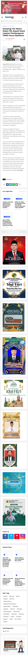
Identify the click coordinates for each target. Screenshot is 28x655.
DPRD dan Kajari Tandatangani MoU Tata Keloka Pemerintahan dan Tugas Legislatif (20, 204)
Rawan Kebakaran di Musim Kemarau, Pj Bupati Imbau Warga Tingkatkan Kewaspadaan (20, 582)
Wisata (5, 621)
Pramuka (18, 616)
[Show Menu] (2, 17)
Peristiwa (21, 614)
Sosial (11, 619)
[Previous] (24, 21)
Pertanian (6, 616)
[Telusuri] (26, 17)
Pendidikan (6, 614)
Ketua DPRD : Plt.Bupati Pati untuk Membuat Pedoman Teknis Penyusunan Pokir (8, 222)
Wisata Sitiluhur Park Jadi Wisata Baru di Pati (13, 21)
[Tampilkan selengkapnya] (19, 184)
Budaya (5, 599)
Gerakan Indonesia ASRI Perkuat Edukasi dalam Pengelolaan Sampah (8, 204)
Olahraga (19, 609)
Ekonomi (12, 599)
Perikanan (14, 614)
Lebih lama (23, 232)
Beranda (5, 26)
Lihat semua (22, 191)
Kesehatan (15, 606)
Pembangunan (7, 611)
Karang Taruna (7, 601)
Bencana (11, 596)
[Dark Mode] (23, 17)
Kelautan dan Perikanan (10, 604)
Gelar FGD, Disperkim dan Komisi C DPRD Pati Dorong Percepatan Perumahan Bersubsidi (7, 562)
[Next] (26, 21)
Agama (5, 596)
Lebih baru (5, 232)
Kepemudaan (7, 606)
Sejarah (5, 619)
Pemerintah (11, 26)
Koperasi (6, 609)
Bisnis (17, 596)
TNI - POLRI (18, 619)
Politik (12, 616)
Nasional (12, 609)
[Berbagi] (24, 39)
